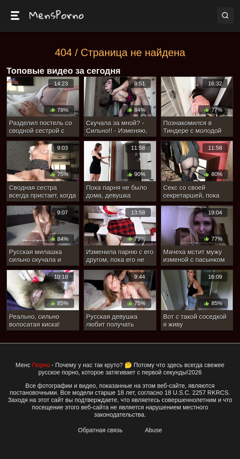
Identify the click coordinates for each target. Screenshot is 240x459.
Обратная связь (100, 430)
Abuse (153, 430)
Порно (41, 365)
